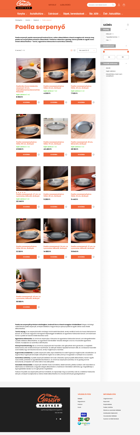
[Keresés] (113, 5)
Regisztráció (81, 401)
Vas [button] (108, 40)
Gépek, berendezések (74, 13)
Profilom (80, 404)
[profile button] (119, 5)
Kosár (79, 407)
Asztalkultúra (37, 13)
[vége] (123, 57)
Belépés (80, 398)
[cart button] (124, 5)
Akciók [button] (108, 68)
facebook (57, 419)
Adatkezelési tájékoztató (110, 413)
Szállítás (110, 407)
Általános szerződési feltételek (112, 410)
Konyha (21, 13)
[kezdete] (109, 57)
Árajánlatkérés (107, 404)
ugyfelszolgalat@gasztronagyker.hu (51, 410)
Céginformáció (107, 398)
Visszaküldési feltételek (110, 416)
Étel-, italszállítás (112, 13)
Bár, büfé (94, 13)
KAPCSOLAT (52, 5)
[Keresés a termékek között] (101, 5)
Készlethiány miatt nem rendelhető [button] (114, 75)
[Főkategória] (19, 20)
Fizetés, (105, 407)
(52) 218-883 (58, 413)
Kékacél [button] (110, 34)
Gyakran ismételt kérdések (111, 419)
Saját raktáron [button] (111, 71)
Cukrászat (53, 13)
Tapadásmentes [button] (113, 37)
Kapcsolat (106, 401)
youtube (60, 419)
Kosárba (26, 102)
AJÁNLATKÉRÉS (65, 5)
